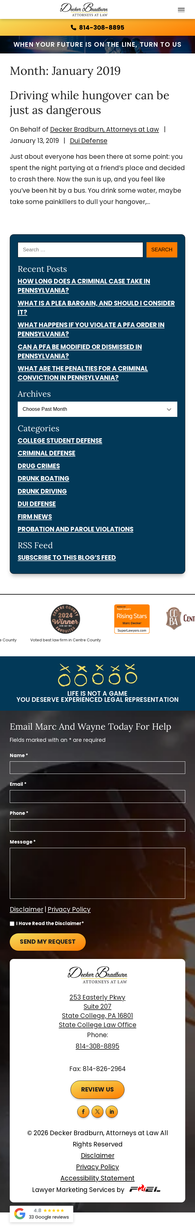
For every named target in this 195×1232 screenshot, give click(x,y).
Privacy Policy (69, 909)
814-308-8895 (97, 1046)
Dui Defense (88, 141)
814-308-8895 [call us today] (97, 27)
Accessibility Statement (97, 1178)
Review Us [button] (97, 1089)
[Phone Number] (97, 825)
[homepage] (97, 979)
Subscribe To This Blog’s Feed (67, 557)
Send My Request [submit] (48, 941)
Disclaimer (26, 909)
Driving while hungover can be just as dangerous (89, 102)
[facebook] (83, 1112)
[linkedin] (112, 1112)
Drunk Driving (42, 491)
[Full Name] (97, 767)
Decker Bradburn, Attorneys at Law (104, 129)
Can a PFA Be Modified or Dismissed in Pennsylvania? (80, 351)
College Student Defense (60, 440)
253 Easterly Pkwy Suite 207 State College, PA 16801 (97, 1006)
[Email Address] (97, 796)
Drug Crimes (39, 466)
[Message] (97, 873)
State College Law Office (97, 1025)
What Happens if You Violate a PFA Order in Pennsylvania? (91, 329)
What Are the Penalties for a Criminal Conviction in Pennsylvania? (83, 373)
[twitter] (98, 1112)
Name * (19, 756)
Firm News (35, 516)
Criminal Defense (46, 453)
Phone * (19, 813)
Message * (23, 842)
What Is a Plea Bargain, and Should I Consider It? (96, 308)
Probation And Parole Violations (75, 529)
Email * (18, 784)
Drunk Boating (43, 478)
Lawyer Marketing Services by (97, 1189)
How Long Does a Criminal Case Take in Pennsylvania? (84, 286)
